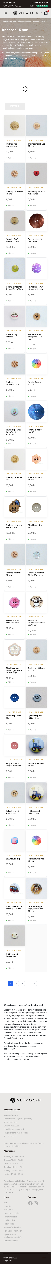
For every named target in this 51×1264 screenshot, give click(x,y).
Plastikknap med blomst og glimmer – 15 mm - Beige (14, 670)
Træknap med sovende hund (11, 145)
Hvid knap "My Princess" (11, 335)
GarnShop (12, 22)
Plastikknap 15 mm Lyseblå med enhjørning (13, 432)
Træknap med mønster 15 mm (12, 383)
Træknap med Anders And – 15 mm (14, 526)
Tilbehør (20, 22)
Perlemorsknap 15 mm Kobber (35, 240)
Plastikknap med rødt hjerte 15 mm (36, 192)
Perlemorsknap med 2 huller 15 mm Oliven (14, 288)
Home (4, 22)
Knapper (28, 22)
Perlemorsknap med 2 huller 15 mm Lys (36, 574)
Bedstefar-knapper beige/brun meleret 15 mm (35, 908)
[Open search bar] (41, 13)
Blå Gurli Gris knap (13, 859)
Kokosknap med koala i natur (12, 812)
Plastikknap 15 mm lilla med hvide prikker (36, 288)
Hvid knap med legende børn (12, 955)
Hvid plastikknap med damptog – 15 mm (14, 907)
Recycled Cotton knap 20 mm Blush (13, 764)
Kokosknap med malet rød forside (12, 621)
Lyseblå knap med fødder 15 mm (35, 717)
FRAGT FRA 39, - (9, 2)
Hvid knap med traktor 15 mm (34, 812)
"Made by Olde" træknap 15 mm (12, 240)
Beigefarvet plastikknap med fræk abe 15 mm (36, 622)
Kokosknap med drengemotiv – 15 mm (35, 336)
